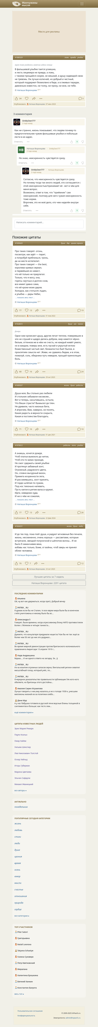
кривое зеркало (77, 243)
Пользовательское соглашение (30, 1011)
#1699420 (19, 243)
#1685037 (19, 385)
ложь (67, 57)
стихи (18, 836)
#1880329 (19, 57)
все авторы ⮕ (20, 790)
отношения (21, 896)
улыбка (80, 57)
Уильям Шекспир (23, 747)
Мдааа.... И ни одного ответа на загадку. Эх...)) (36, 658)
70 (20, 563)
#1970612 (19, 445)
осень (17, 869)
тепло (80, 324)
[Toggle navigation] (82, 4)
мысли (18, 882)
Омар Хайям (20, 741)
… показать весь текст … (25, 297)
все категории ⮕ (22, 915)
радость (79, 385)
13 (31, 310)
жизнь (66, 385)
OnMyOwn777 (54, 149)
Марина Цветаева (23, 772)
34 (20, 98)
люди (81, 526)
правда (73, 57)
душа (63, 243)
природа (19, 902)
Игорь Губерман (22, 765)
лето (74, 445)
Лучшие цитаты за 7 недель (49, 576)
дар (68, 243)
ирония (18, 856)
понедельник (21, 806)
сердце (18, 909)
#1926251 (19, 526)
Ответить (18, 141)
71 (20, 429)
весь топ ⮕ (19, 994)
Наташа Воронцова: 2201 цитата (49, 583)
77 (20, 310)
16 (31, 371)
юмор (17, 876)
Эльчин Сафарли (22, 778)
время (18, 863)
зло (75, 324)
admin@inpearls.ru (73, 1018)
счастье (19, 889)
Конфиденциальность (26, 1015)
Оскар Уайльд (21, 759)
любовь (18, 830)
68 (20, 371)
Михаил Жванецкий (24, 784)
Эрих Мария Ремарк (24, 728)
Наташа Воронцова (56, 170)
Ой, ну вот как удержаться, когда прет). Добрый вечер (40, 601)
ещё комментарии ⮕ (24, 712)
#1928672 (19, 324)
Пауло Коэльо (21, 734)
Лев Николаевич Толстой (26, 753)
